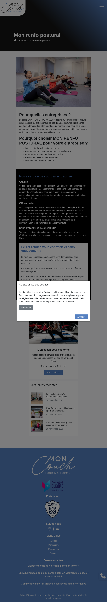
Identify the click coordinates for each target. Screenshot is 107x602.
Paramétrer (26, 307)
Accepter (81, 317)
